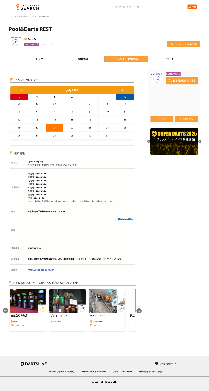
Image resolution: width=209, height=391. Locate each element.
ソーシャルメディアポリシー (93, 371)
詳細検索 (18, 17)
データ (170, 59)
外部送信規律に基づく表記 (150, 371)
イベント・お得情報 (126, 59)
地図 (13, 229)
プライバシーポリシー (122, 371)
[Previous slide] (5, 311)
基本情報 (83, 59)
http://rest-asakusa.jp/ (41, 269)
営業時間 (15, 187)
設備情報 (15, 259)
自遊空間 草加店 (19, 315)
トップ (11, 17)
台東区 (32, 17)
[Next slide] (139, 311)
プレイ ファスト (59, 315)
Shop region (166, 363)
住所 (13, 211)
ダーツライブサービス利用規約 (60, 371)
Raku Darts (97, 315)
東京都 (25, 17)
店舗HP (14, 269)
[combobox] (149, 7)
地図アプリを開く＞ (125, 218)
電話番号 (15, 248)
